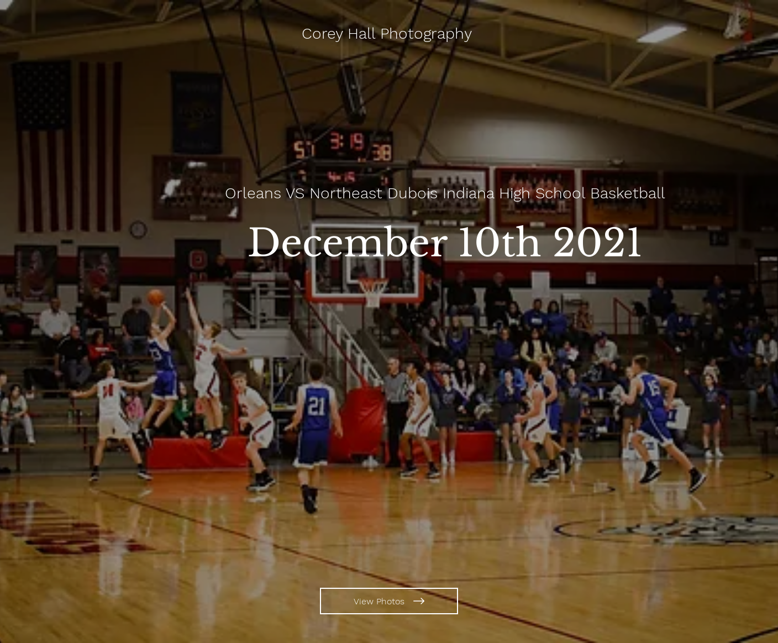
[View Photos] (389, 601)
